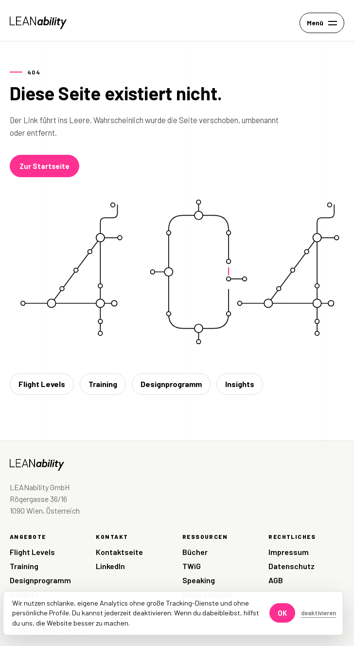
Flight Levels (41, 383)
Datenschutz (291, 566)
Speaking (198, 580)
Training (102, 383)
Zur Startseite (44, 166)
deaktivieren (318, 613)
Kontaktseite (119, 551)
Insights (239, 383)
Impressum (288, 551)
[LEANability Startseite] (38, 23)
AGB (275, 580)
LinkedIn (110, 566)
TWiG (191, 566)
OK (282, 613)
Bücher (195, 551)
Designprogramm (171, 383)
